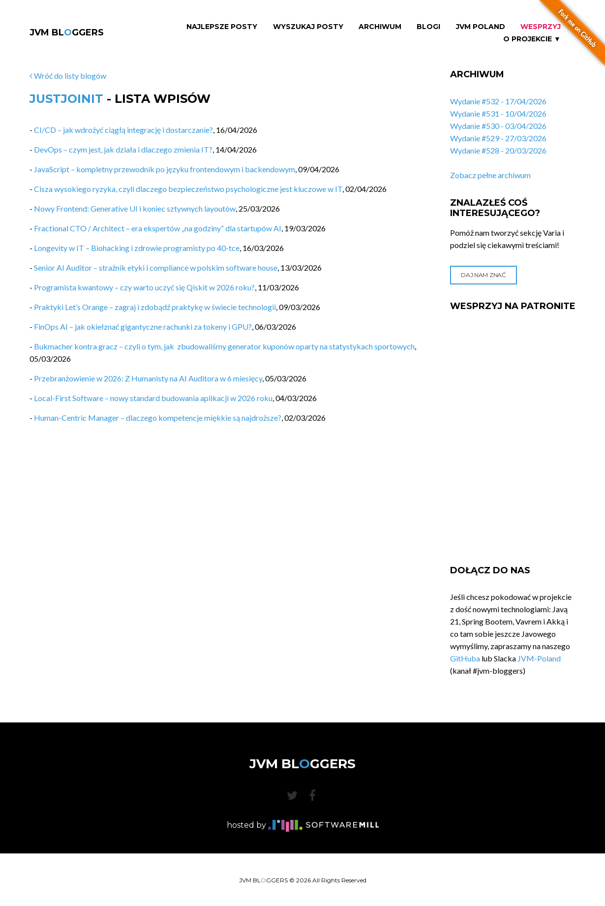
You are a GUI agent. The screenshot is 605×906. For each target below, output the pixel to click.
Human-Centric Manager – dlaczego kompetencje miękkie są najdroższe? (157, 417)
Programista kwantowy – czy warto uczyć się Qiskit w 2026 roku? (144, 287)
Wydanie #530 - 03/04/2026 (498, 125)
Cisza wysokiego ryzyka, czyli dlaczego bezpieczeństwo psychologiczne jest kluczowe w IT (188, 188)
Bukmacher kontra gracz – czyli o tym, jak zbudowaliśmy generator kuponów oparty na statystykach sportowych (224, 346)
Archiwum (380, 27)
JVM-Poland (539, 658)
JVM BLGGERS (67, 32)
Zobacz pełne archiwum (490, 175)
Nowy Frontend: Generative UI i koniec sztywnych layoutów (135, 208)
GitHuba (465, 658)
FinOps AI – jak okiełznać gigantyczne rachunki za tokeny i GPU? (143, 326)
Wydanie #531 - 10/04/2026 (498, 113)
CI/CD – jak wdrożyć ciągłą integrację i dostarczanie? (123, 129)
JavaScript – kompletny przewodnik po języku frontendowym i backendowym (164, 169)
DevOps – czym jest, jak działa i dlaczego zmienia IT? (123, 149)
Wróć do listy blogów (68, 75)
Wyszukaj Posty (308, 27)
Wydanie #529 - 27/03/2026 (498, 138)
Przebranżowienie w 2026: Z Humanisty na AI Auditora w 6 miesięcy (148, 378)
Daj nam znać (483, 275)
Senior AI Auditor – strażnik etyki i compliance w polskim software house (155, 267)
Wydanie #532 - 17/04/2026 (498, 101)
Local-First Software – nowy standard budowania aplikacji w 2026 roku (153, 398)
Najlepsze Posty (221, 27)
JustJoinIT (66, 99)
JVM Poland (480, 27)
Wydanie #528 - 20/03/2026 (498, 150)
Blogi (428, 27)
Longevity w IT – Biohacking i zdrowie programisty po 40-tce (137, 247)
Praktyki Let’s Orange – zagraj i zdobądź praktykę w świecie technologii (155, 307)
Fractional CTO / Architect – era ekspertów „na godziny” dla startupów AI (157, 228)
